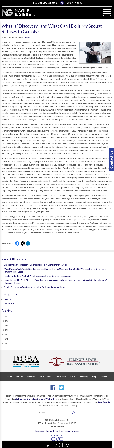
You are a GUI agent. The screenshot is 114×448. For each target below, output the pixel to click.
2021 (5, 338)
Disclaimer (65, 431)
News (72, 376)
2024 (5, 325)
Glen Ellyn (31, 399)
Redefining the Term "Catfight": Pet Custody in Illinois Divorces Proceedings (37, 276)
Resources (39, 431)
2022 (5, 334)
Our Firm (19, 376)
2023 (5, 329)
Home (9, 376)
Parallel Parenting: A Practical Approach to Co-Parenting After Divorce (35, 287)
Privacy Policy (52, 431)
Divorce (27, 37)
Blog (94, 376)
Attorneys (31, 376)
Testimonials (61, 376)
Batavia (41, 399)
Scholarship (83, 376)
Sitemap (75, 431)
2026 (5, 316)
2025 (5, 320)
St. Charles (20, 399)
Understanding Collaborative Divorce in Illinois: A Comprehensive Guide (35, 264)
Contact (103, 376)
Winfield (49, 399)
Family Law (9, 303)
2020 (5, 343)
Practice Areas (46, 376)
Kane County (103, 402)
